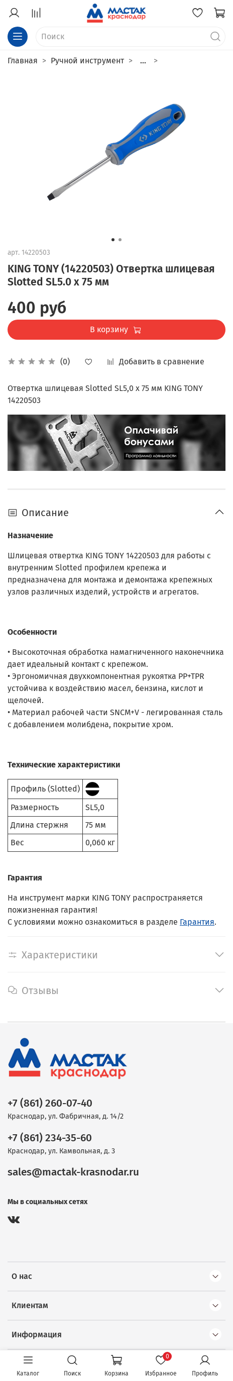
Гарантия (197, 922)
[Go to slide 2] (120, 239)
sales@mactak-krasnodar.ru (73, 1172)
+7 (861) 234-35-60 (50, 1138)
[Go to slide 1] (112, 239)
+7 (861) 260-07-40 (50, 1103)
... (143, 60)
